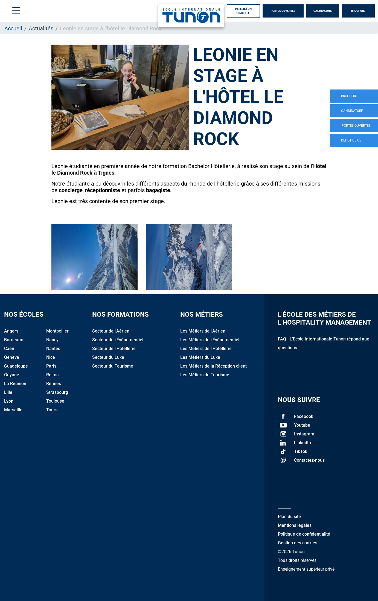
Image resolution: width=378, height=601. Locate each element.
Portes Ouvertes (283, 10)
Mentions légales (295, 525)
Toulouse (55, 401)
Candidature (322, 10)
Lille (8, 392)
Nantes (53, 348)
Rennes (53, 383)
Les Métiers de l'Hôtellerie (206, 348)
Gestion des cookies (297, 542)
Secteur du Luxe (108, 357)
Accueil (13, 28)
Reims (52, 374)
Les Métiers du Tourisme (204, 374)
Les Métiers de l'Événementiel (209, 339)
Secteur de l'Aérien (110, 331)
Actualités (41, 28)
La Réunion (15, 383)
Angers (11, 331)
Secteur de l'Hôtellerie (114, 348)
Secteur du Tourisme (112, 366)
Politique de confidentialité (304, 534)
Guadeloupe (16, 366)
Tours (51, 409)
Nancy (52, 339)
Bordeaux (13, 339)
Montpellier (57, 331)
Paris (51, 366)
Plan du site (289, 516)
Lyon (8, 401)
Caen (9, 348)
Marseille (13, 409)
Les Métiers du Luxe (200, 357)
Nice (50, 357)
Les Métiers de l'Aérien (202, 331)
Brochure (358, 10)
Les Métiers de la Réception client (213, 366)
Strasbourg (57, 392)
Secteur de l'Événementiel (117, 339)
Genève (11, 357)
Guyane (11, 374)
